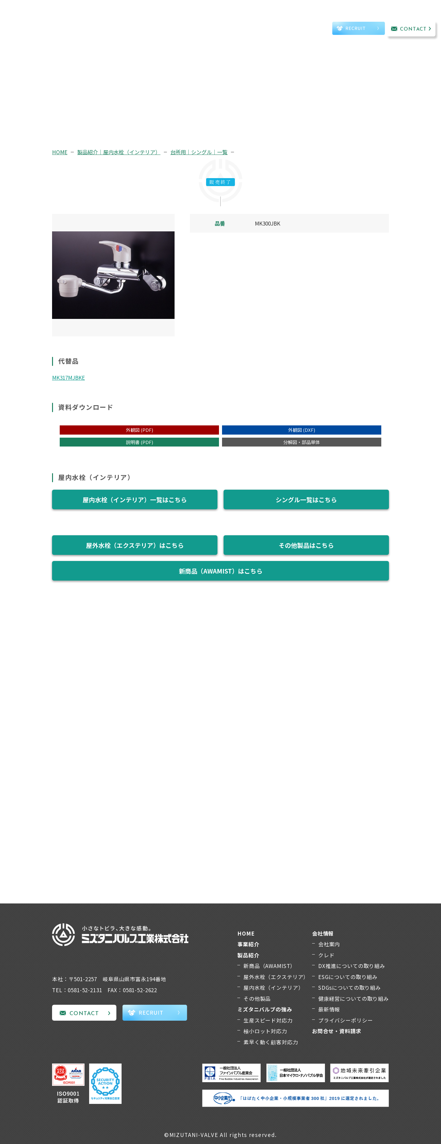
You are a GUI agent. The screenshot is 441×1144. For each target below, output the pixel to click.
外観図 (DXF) (301, 430)
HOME (59, 152)
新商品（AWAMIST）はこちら (220, 570)
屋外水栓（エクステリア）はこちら (135, 545)
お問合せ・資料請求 (336, 1031)
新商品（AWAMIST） (269, 966)
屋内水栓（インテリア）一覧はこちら (135, 499)
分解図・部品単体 (301, 442)
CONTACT (413, 29)
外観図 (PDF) (139, 430)
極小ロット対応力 (265, 1031)
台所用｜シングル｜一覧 (199, 152)
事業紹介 (108, 20)
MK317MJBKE (68, 377)
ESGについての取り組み (348, 977)
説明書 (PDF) (139, 442)
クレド (326, 955)
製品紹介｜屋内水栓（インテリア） (118, 152)
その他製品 (257, 998)
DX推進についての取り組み (351, 966)
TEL (308, 29)
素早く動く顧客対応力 (270, 1042)
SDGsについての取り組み (349, 987)
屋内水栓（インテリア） (273, 987)
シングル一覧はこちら (306, 499)
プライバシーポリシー (345, 1020)
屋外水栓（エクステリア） (276, 977)
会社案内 (329, 944)
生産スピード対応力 (268, 1020)
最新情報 (329, 1009)
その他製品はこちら (306, 545)
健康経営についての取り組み (353, 998)
